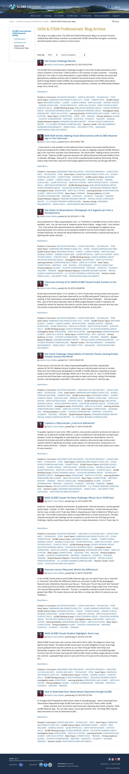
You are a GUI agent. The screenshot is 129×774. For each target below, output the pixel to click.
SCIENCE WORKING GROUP (49, 188)
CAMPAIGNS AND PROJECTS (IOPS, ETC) (65, 100)
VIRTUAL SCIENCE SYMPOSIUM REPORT (97, 340)
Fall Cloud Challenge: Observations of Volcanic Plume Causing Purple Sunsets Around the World (81, 355)
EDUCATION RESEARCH (67, 97)
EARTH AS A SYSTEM (87, 105)
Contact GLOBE (115, 764)
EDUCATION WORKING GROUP (58, 110)
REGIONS (91, 116)
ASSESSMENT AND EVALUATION (70, 171)
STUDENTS (90, 119)
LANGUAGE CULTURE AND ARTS (91, 390)
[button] (116, 21)
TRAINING (81, 193)
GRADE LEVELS (69, 127)
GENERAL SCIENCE (111, 102)
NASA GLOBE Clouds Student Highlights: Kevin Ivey (71, 633)
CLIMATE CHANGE (79, 102)
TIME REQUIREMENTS (106, 124)
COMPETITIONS (98, 100)
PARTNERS (67, 119)
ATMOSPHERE (43, 113)
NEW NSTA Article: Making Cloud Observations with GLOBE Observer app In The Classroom (81, 137)
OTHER (87, 100)
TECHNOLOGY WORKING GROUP (87, 110)
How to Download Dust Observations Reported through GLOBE (78, 691)
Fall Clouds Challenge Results (60, 61)
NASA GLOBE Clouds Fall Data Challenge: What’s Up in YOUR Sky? (79, 497)
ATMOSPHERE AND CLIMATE (98, 113)
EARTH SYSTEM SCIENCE (107, 105)
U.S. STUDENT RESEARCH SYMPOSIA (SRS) (64, 124)
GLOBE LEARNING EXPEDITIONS (97, 608)
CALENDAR (113, 409)
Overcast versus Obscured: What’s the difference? (71, 569)
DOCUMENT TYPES (86, 127)
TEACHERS (100, 119)
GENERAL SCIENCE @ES (49, 105)
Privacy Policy (104, 764)
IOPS (83, 116)
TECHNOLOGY (103, 97)
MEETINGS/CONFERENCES (56, 185)
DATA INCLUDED (95, 102)
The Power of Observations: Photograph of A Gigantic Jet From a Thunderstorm (78, 211)
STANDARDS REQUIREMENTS (49, 127)
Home (11, 21)
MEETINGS (57, 265)
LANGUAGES (100, 127)
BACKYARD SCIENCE (52, 102)
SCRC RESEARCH (85, 265)
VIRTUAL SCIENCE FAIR (103, 265)
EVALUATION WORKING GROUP (88, 108)
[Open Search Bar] (109, 6)
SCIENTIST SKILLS (44, 108)
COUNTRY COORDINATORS (50, 119)
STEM (113, 97)
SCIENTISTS (79, 119)
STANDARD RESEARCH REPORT (73, 121)
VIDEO (77, 116)
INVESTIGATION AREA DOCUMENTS (52, 129)
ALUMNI (116, 116)
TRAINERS (111, 119)
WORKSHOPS (78, 177)
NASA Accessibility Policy (113, 768)
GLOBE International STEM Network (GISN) (32, 21)
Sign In (117, 7)
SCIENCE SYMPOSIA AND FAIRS (104, 249)
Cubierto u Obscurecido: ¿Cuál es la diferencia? (69, 423)
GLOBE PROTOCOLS (68, 105)
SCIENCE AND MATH (86, 97)
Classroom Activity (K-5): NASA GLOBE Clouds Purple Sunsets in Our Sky (80, 283)
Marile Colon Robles (55, 64)
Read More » (42, 91)
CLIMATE (66, 102)
